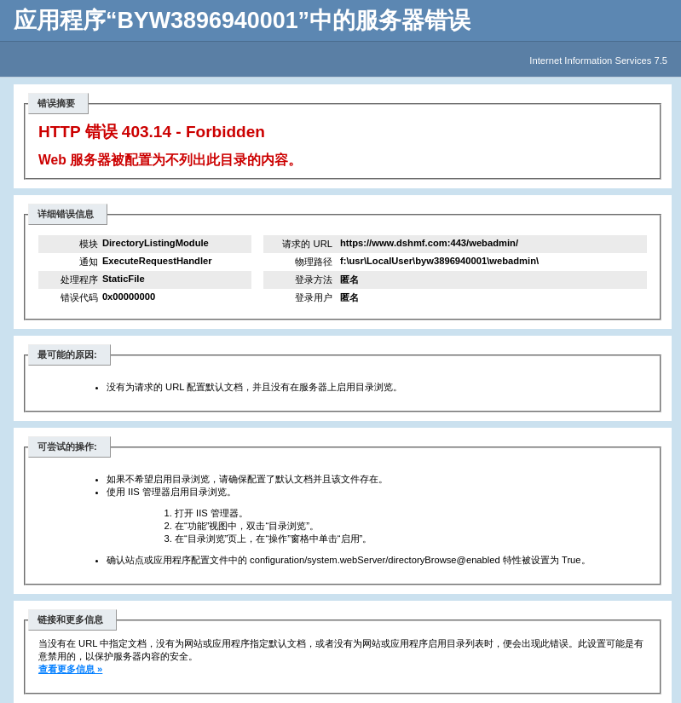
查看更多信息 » (70, 669)
